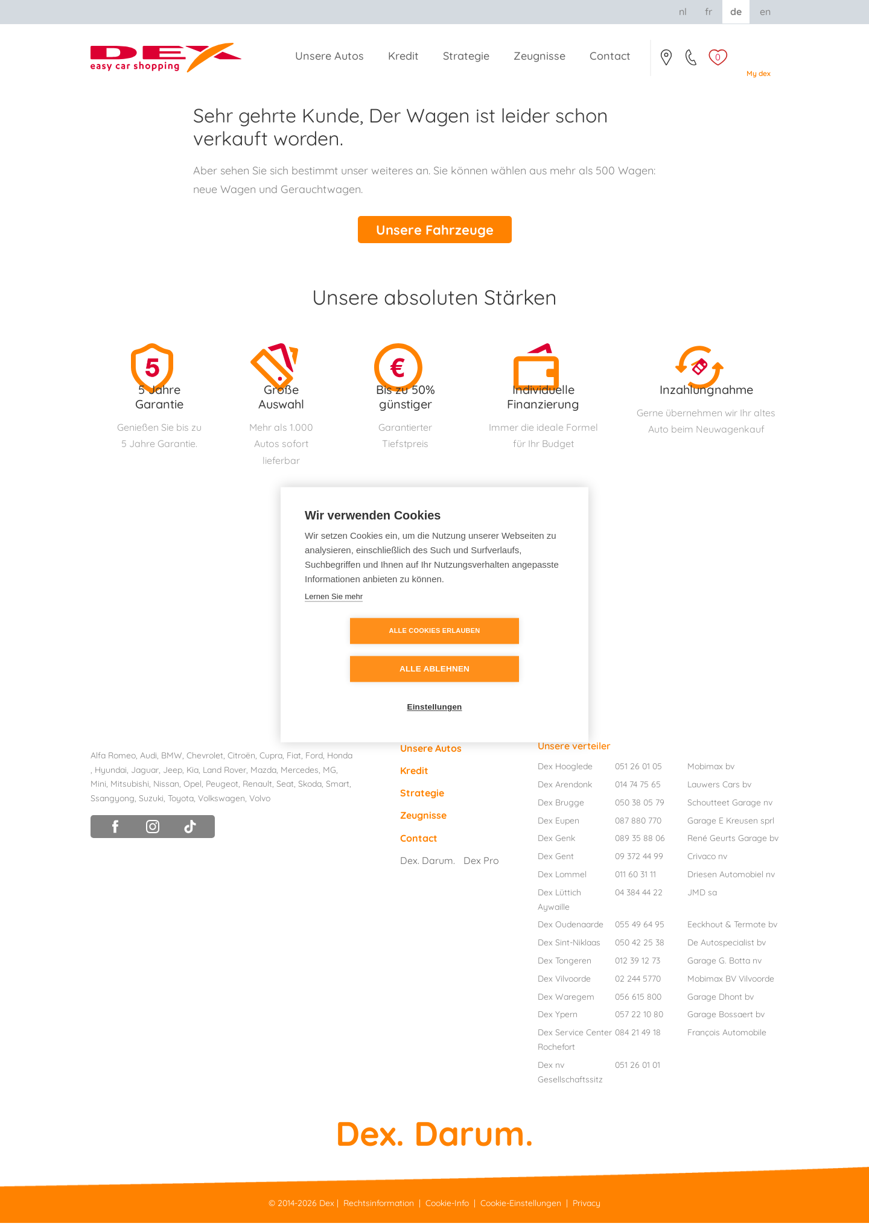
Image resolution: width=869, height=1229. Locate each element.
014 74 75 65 (638, 791)
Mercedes (300, 776)
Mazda (263, 776)
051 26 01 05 (638, 772)
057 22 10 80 (639, 1020)
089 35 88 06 (640, 844)
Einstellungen (434, 688)
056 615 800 (638, 1003)
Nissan (166, 790)
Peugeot (222, 790)
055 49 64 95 (639, 931)
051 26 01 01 (637, 1071)
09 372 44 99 (639, 862)
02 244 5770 (638, 985)
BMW (171, 762)
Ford (314, 762)
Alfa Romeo (113, 762)
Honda (339, 762)
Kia (192, 776)
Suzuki (151, 804)
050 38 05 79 (639, 809)
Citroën (241, 762)
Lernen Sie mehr (334, 615)
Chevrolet (204, 762)
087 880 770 (638, 827)
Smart (337, 790)
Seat (285, 790)
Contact (666, 61)
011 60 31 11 (635, 880)
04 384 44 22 (639, 899)
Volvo (259, 804)
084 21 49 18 (638, 1039)
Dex (326, 1209)
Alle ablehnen (504, 650)
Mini (98, 790)
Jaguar (145, 776)
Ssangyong (113, 804)
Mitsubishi (129, 790)
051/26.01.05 (692, 61)
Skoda (310, 790)
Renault (257, 790)
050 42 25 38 (639, 949)
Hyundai (111, 776)
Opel (192, 790)
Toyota (181, 804)
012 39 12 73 (637, 967)
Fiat (294, 762)
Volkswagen (221, 804)
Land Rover (224, 776)
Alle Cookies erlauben (365, 649)
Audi (148, 762)
